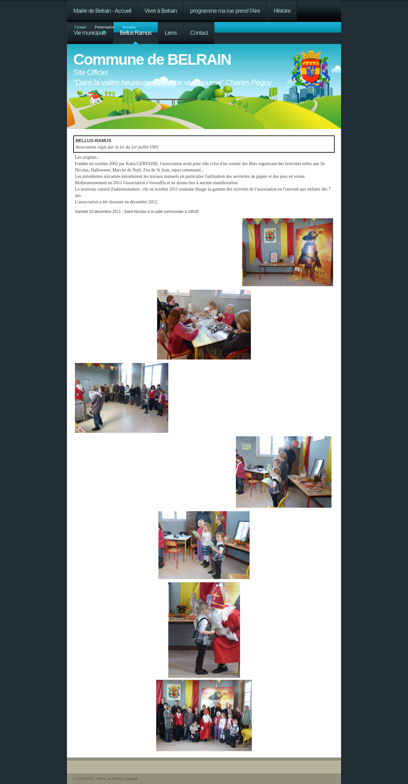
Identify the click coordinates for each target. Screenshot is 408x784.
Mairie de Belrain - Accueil (102, 11)
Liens (171, 33)
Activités (129, 27)
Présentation (104, 27)
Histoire (281, 11)
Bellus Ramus (135, 33)
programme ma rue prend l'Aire (225, 11)
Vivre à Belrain (160, 11)
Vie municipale (90, 33)
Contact (80, 27)
